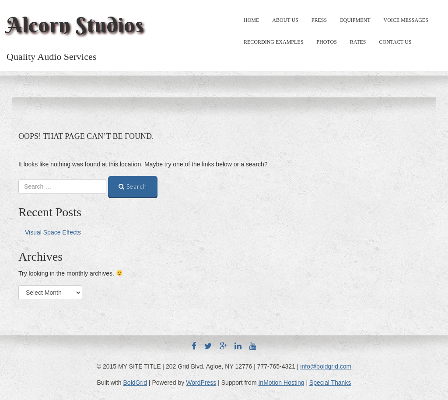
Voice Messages (406, 20)
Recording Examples (273, 42)
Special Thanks (330, 382)
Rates (358, 42)
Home (251, 20)
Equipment (355, 20)
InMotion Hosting (281, 382)
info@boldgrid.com (325, 366)
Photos (326, 42)
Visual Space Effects (53, 232)
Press (319, 20)
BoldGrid (135, 382)
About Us (285, 20)
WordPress (201, 382)
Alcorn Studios (75, 25)
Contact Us (395, 42)
